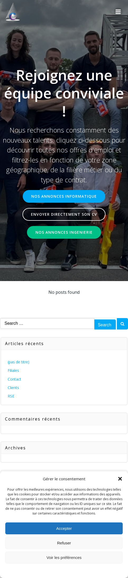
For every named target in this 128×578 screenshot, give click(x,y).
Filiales (13, 370)
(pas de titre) (18, 361)
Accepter (64, 528)
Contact (14, 379)
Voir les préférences (64, 557)
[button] (120, 478)
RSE (11, 396)
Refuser (64, 543)
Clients (13, 387)
